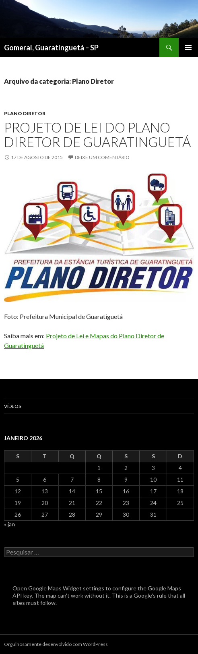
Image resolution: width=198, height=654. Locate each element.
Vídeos (12, 406)
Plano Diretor (24, 113)
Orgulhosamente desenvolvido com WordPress (56, 644)
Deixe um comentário (102, 157)
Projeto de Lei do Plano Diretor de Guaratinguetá (97, 134)
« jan (9, 524)
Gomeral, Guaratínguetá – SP (51, 47)
